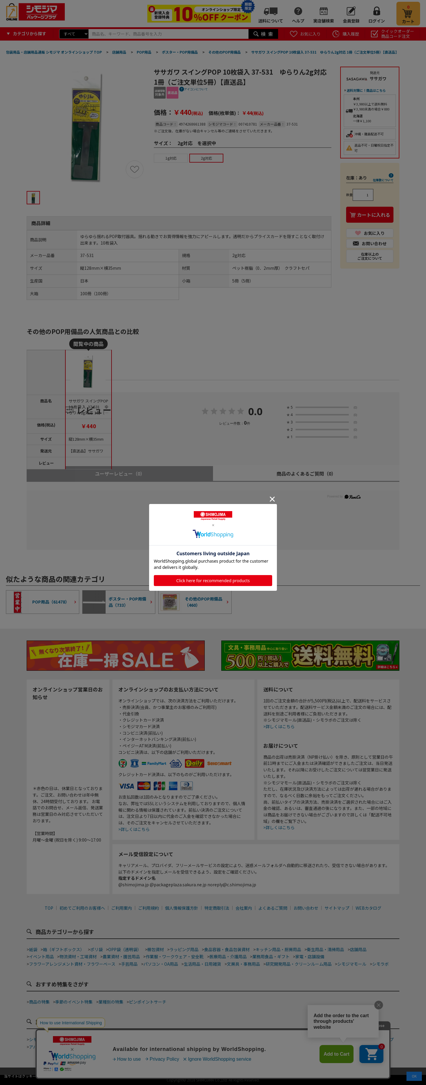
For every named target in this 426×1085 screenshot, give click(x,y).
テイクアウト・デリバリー (88, 1039)
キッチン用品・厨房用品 (278, 949)
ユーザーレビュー (120, 473)
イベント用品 (41, 956)
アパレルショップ (45, 1047)
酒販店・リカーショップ (133, 1047)
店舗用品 (358, 949)
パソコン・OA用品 (160, 964)
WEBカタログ (368, 908)
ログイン (376, 21)
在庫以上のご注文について (369, 256)
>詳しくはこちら (134, 829)
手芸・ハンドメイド (336, 1039)
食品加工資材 (299, 1039)
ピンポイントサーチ (147, 1002)
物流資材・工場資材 (78, 956)
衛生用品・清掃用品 (325, 949)
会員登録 (351, 21)
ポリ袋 (96, 949)
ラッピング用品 (184, 949)
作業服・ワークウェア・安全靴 (175, 956)
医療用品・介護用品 (228, 956)
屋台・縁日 (233, 1047)
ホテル (211, 1047)
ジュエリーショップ (180, 1047)
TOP (49, 908)
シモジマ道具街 (43, 1039)
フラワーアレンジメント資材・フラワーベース (72, 964)
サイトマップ (337, 908)
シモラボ (380, 964)
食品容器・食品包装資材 (227, 949)
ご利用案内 (121, 908)
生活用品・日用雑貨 (202, 964)
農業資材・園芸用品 (121, 956)
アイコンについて (196, 89)
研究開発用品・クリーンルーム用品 (299, 964)
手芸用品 (129, 964)
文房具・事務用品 (243, 964)
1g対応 (171, 157)
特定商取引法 (216, 908)
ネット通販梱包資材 (262, 1039)
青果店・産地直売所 (86, 1047)
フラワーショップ (377, 1039)
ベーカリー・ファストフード (146, 1039)
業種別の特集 (111, 1002)
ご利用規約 (148, 908)
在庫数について (383, 180)
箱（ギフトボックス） (63, 949)
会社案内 (243, 908)
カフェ (185, 1039)
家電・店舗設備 (309, 956)
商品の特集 (39, 1002)
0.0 (255, 412)
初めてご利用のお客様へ (82, 908)
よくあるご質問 (272, 908)
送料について (270, 21)
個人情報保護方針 (181, 908)
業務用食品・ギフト (271, 956)
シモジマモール (351, 964)
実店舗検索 (323, 21)
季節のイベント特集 (74, 1002)
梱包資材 (155, 949)
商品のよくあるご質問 (306, 473)
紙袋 (33, 949)
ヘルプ (298, 21)
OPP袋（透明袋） (124, 949)
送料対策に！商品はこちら (366, 90)
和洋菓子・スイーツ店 (217, 1039)
